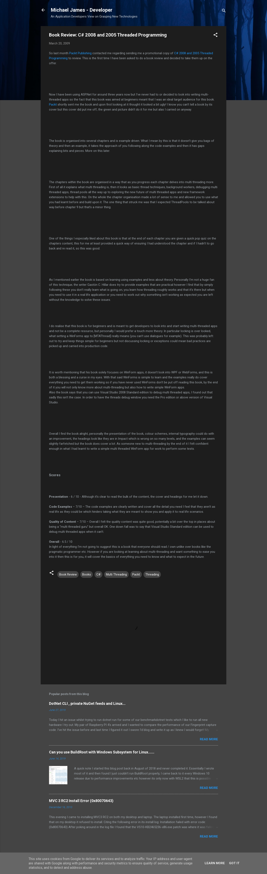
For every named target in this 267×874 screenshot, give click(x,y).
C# (98, 574)
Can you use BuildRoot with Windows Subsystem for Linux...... (101, 752)
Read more (209, 739)
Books (86, 574)
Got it (234, 863)
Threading (152, 574)
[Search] (223, 11)
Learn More (215, 863)
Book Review (68, 574)
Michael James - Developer (81, 10)
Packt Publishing (80, 53)
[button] (215, 35)
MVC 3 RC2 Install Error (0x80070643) (81, 800)
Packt (53, 104)
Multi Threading (116, 574)
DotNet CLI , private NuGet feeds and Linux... (87, 703)
